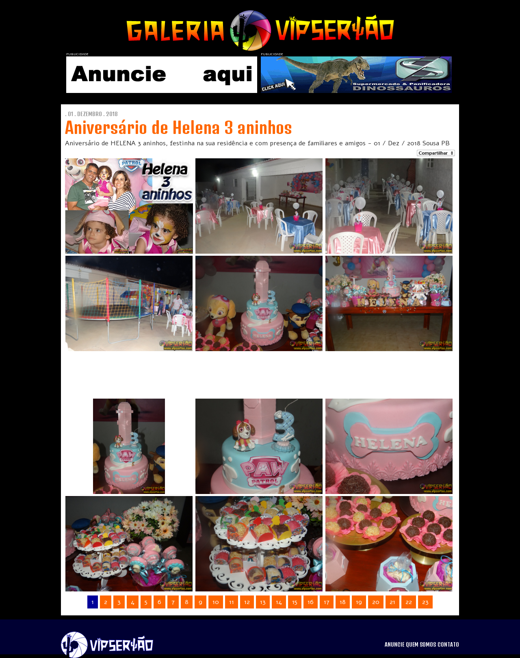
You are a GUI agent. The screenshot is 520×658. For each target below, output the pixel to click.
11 (231, 602)
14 (279, 602)
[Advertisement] (249, 371)
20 (375, 602)
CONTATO (448, 644)
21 (392, 602)
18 (343, 602)
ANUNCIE (394, 644)
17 (326, 602)
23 (425, 602)
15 (294, 602)
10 (215, 602)
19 (359, 602)
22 (408, 602)
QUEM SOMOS (421, 644)
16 (311, 602)
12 (247, 602)
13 (263, 602)
